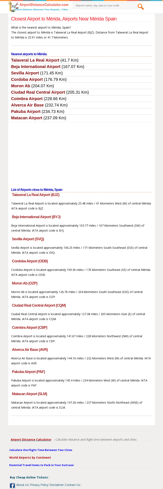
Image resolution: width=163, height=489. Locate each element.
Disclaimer (57, 485)
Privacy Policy (39, 485)
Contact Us (72, 485)
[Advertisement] (81, 153)
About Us (22, 485)
